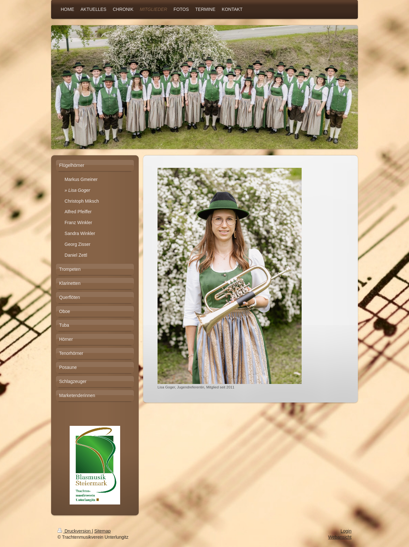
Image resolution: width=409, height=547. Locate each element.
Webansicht (339, 537)
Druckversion (75, 531)
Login (346, 531)
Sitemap (102, 531)
